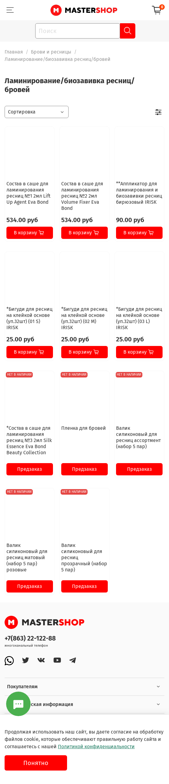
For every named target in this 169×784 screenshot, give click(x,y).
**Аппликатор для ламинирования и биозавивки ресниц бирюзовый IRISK (139, 193)
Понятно (35, 763)
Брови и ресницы (51, 52)
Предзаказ (29, 469)
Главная (14, 52)
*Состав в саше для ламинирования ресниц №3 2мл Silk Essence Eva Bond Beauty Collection (29, 440)
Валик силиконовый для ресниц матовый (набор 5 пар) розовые (26, 557)
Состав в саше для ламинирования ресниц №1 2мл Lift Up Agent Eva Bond (28, 193)
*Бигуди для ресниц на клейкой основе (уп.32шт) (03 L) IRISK (139, 318)
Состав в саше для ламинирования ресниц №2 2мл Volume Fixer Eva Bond (82, 196)
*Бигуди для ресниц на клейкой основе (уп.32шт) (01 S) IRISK (29, 318)
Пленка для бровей (83, 428)
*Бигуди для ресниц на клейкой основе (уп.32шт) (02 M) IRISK (84, 318)
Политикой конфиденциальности (96, 746)
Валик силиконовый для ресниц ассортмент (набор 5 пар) (138, 437)
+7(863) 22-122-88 (30, 638)
